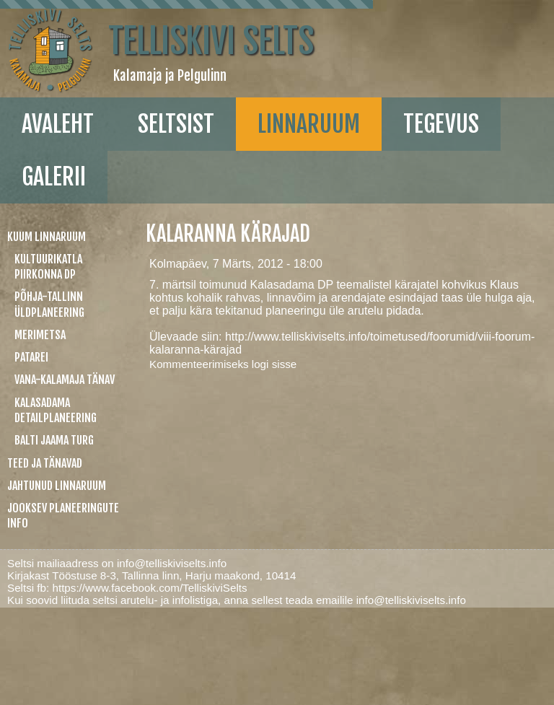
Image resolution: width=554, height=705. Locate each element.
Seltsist (176, 124)
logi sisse (274, 364)
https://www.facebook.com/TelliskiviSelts (149, 588)
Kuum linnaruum (46, 236)
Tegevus (441, 124)
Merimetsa (40, 335)
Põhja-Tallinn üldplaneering (49, 304)
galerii (54, 176)
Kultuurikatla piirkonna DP (48, 266)
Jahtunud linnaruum (56, 485)
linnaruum (309, 124)
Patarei (31, 357)
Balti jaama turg (54, 440)
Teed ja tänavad (44, 463)
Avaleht (58, 124)
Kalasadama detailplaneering (55, 410)
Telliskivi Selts (211, 41)
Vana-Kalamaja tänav (64, 379)
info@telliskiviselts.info (172, 563)
